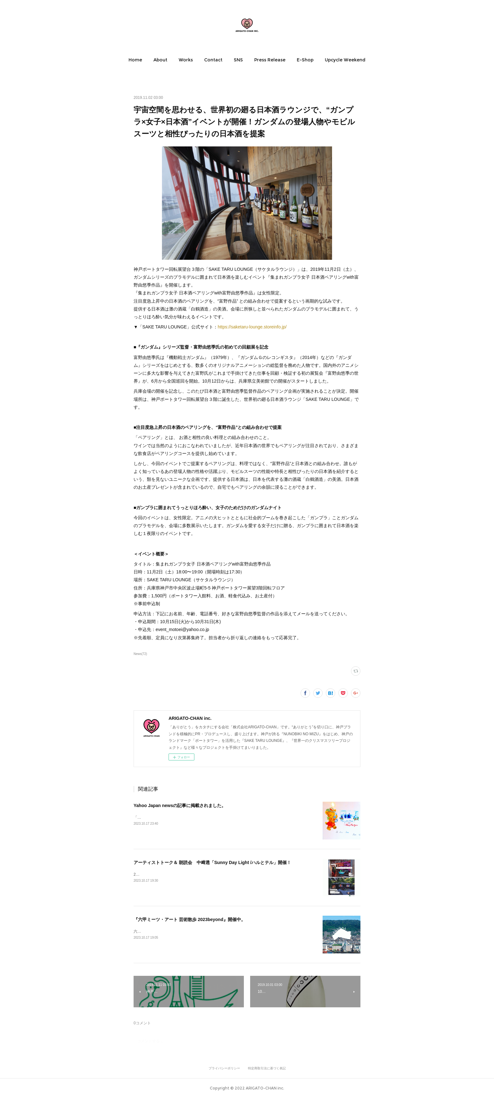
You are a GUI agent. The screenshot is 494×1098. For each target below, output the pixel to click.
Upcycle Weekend (345, 60)
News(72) (140, 654)
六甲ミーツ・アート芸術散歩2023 (162, 931)
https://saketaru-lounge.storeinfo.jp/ (252, 326)
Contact (213, 60)
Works (186, 60)
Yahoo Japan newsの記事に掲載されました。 (180, 805)
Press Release (269, 60)
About (160, 60)
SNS (238, 60)
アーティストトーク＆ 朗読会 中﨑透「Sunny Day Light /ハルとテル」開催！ (212, 862)
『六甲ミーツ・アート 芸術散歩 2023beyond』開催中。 (189, 919)
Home (135, 60)
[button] (135, 59)
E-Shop (305, 60)
